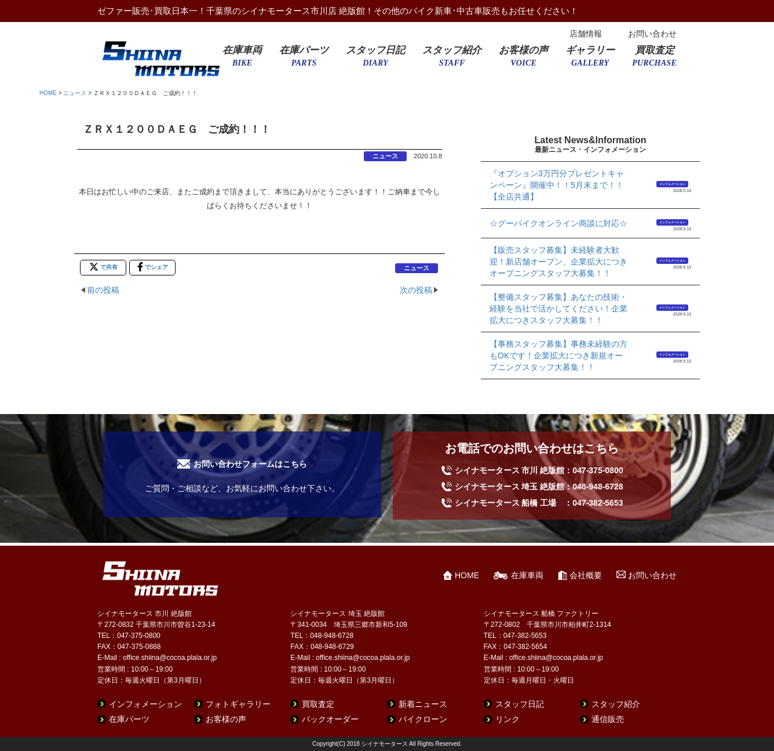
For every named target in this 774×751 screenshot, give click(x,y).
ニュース (74, 93)
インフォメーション (672, 184)
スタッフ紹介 (451, 59)
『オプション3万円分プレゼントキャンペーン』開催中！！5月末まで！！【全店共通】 (557, 185)
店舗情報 (585, 33)
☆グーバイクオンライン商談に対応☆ (558, 223)
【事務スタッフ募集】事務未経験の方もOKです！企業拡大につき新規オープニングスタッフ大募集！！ (558, 355)
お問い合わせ (652, 33)
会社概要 (585, 575)
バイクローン (423, 719)
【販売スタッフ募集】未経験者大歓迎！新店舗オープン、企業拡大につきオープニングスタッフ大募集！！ (558, 261)
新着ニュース (423, 704)
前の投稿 (103, 290)
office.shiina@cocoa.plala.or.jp (170, 658)
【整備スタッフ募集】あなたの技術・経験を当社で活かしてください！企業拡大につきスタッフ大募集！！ (558, 308)
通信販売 (608, 719)
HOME (48, 93)
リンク (507, 719)
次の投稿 (416, 290)
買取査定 (654, 59)
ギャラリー (590, 59)
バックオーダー (330, 719)
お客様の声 (523, 59)
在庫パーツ (303, 59)
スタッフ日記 (375, 59)
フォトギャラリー (238, 704)
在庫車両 (242, 59)
